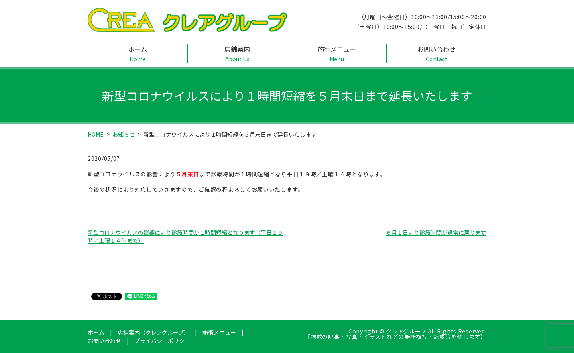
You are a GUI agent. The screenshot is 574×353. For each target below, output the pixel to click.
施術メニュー (337, 53)
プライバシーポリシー (162, 341)
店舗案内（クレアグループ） (153, 332)
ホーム (138, 53)
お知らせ (123, 134)
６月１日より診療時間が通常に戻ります (436, 232)
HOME (96, 134)
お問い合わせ (436, 53)
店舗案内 (237, 53)
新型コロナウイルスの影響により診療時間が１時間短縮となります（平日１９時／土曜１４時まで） (185, 236)
